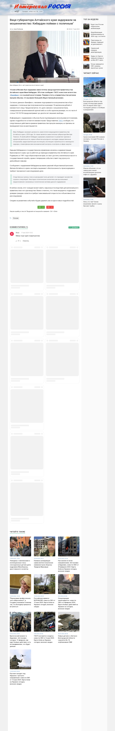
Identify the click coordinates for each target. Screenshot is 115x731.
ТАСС (61, 121)
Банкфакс (15, 95)
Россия (15, 218)
